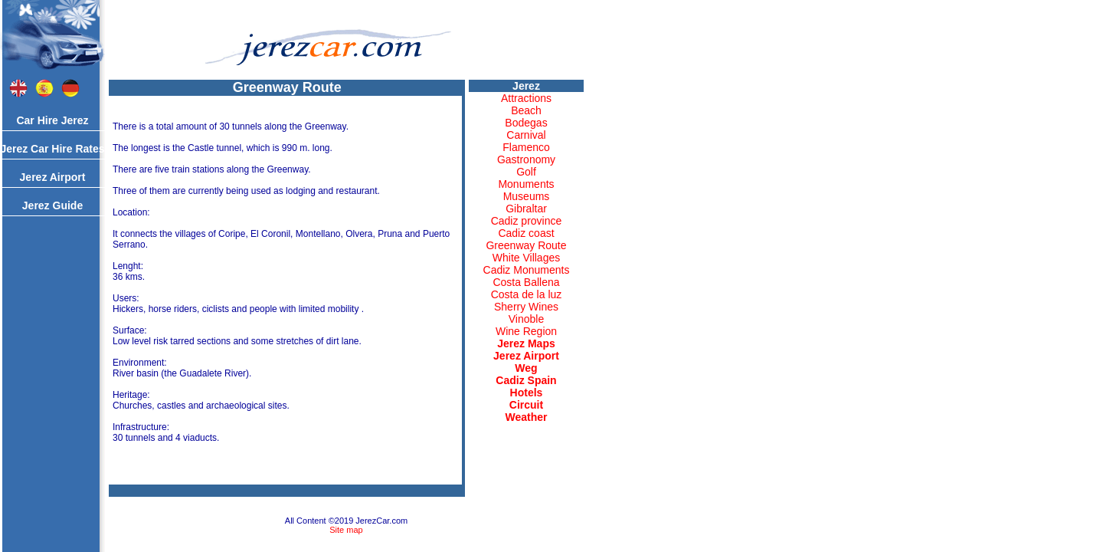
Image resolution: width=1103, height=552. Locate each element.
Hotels (526, 392)
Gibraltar (526, 208)
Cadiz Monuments (526, 270)
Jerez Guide (52, 205)
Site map (345, 529)
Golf (526, 172)
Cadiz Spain (526, 380)
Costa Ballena (526, 282)
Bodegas (526, 123)
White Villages (526, 257)
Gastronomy (526, 159)
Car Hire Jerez (52, 120)
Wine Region (526, 331)
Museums (526, 196)
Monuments (526, 184)
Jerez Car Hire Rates (52, 149)
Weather (527, 417)
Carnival (525, 135)
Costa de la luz (526, 294)
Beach (526, 110)
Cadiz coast (526, 233)
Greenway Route (526, 245)
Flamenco (525, 147)
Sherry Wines (526, 307)
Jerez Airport (53, 177)
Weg (526, 368)
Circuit (526, 405)
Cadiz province (526, 221)
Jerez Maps (526, 343)
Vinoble (526, 319)
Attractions (526, 98)
